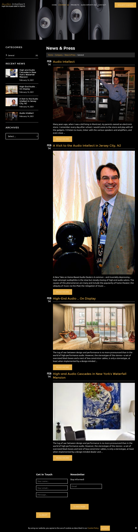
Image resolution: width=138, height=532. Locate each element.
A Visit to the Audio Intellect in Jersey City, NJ (88, 145)
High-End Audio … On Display (75, 296)
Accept (105, 528)
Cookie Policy (92, 528)
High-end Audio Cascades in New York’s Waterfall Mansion (91, 373)
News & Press (70, 55)
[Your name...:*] (52, 477)
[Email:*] (86, 482)
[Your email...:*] (52, 484)
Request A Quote (125, 5)
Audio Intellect (65, 61)
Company (59, 55)
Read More (63, 138)
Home (50, 55)
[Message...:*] (52, 491)
